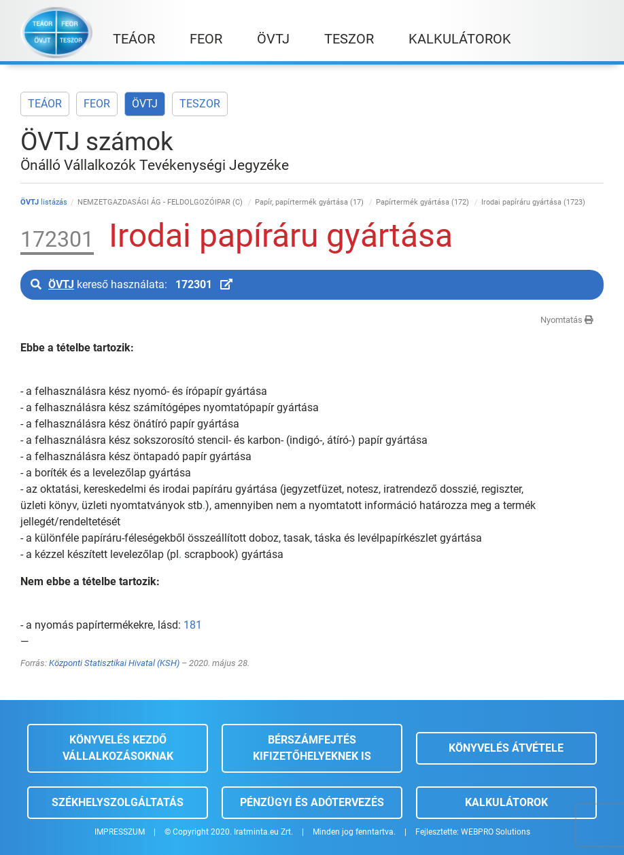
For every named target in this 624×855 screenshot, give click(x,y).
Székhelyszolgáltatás (118, 802)
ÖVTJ (145, 103)
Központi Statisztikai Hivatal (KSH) (114, 663)
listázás (43, 202)
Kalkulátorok (506, 802)
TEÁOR (45, 103)
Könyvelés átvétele (506, 747)
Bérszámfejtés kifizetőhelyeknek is (312, 748)
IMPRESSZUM (119, 832)
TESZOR (199, 103)
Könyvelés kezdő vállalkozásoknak (118, 748)
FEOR (97, 103)
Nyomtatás (566, 320)
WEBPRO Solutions (495, 832)
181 (193, 624)
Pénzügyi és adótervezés (312, 802)
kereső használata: (131, 284)
